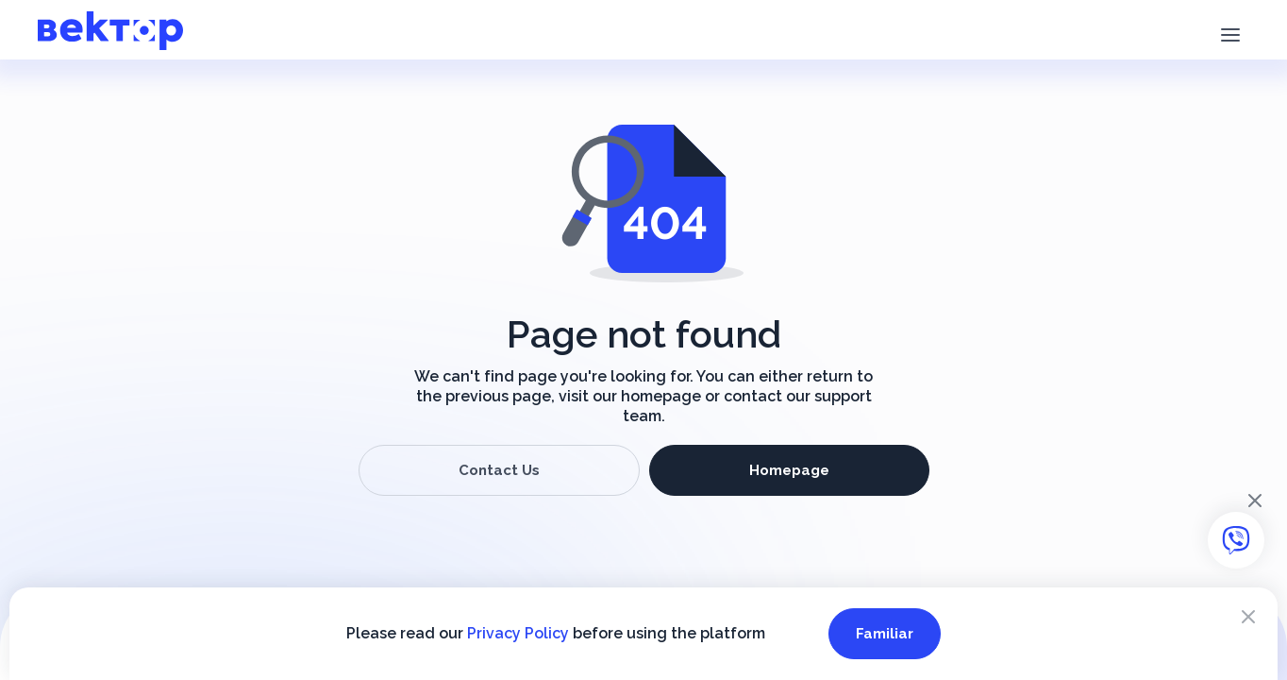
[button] (1229, 33)
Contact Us (499, 470)
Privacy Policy (518, 633)
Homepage (789, 470)
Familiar (884, 633)
